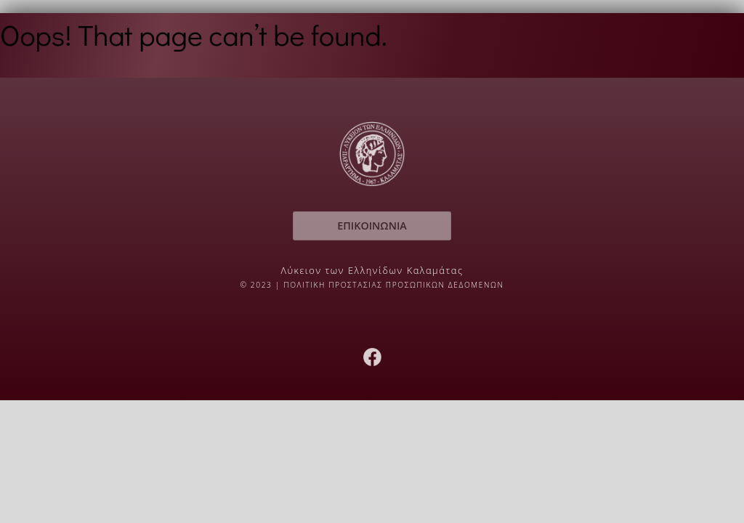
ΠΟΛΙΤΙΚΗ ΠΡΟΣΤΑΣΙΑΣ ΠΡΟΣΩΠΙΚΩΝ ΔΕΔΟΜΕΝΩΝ (393, 285)
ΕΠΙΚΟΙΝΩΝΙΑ (372, 225)
